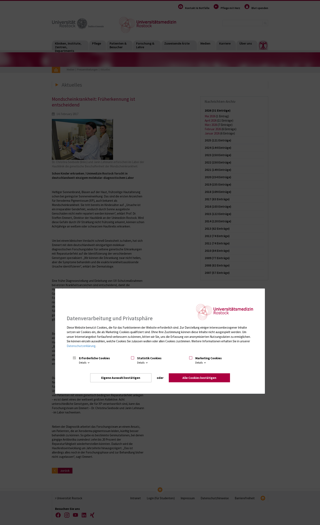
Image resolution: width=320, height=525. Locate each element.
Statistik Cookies (149, 358)
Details (84, 362)
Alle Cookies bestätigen (199, 377)
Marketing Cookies (208, 358)
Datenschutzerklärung (81, 346)
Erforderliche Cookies (94, 358)
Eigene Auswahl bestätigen (120, 377)
